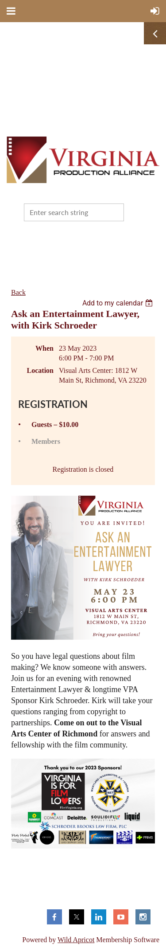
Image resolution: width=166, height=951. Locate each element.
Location (40, 370)
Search (132, 211)
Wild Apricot (76, 939)
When (44, 348)
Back (18, 292)
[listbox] (118, 303)
